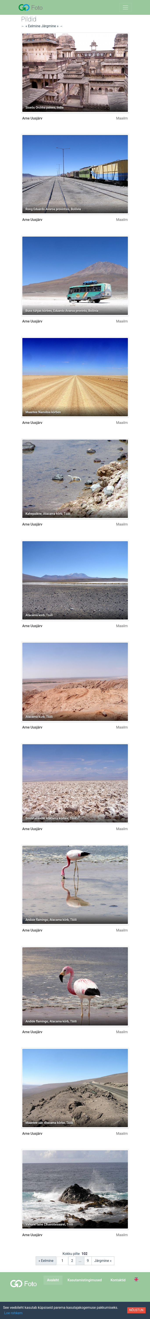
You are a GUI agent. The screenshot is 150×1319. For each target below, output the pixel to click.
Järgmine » (103, 1261)
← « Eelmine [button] (31, 26)
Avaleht (53, 1280)
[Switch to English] (137, 1279)
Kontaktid (118, 1280)
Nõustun (136, 1310)
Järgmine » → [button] (52, 26)
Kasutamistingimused (85, 1280)
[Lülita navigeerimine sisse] (125, 7)
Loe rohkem (13, 1313)
